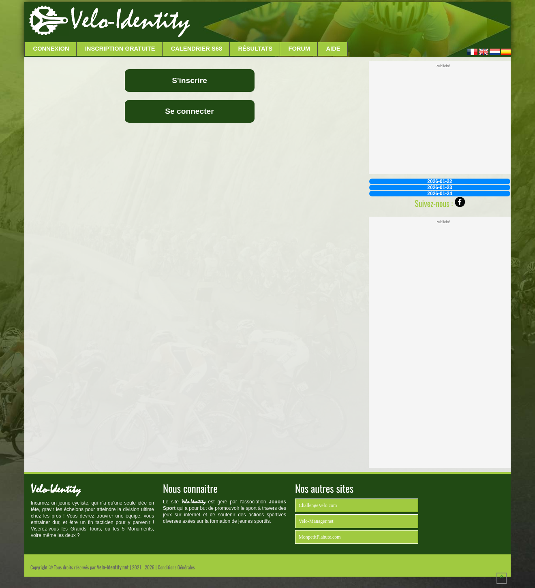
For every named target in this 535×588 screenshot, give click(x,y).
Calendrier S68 (197, 48)
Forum (299, 48)
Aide (333, 48)
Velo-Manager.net (316, 521)
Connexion (51, 48)
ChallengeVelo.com (318, 505)
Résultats (255, 48)
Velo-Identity (130, 20)
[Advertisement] (349, 22)
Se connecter (189, 111)
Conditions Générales (176, 567)
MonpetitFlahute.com (320, 537)
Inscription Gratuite (120, 48)
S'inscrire (189, 80)
